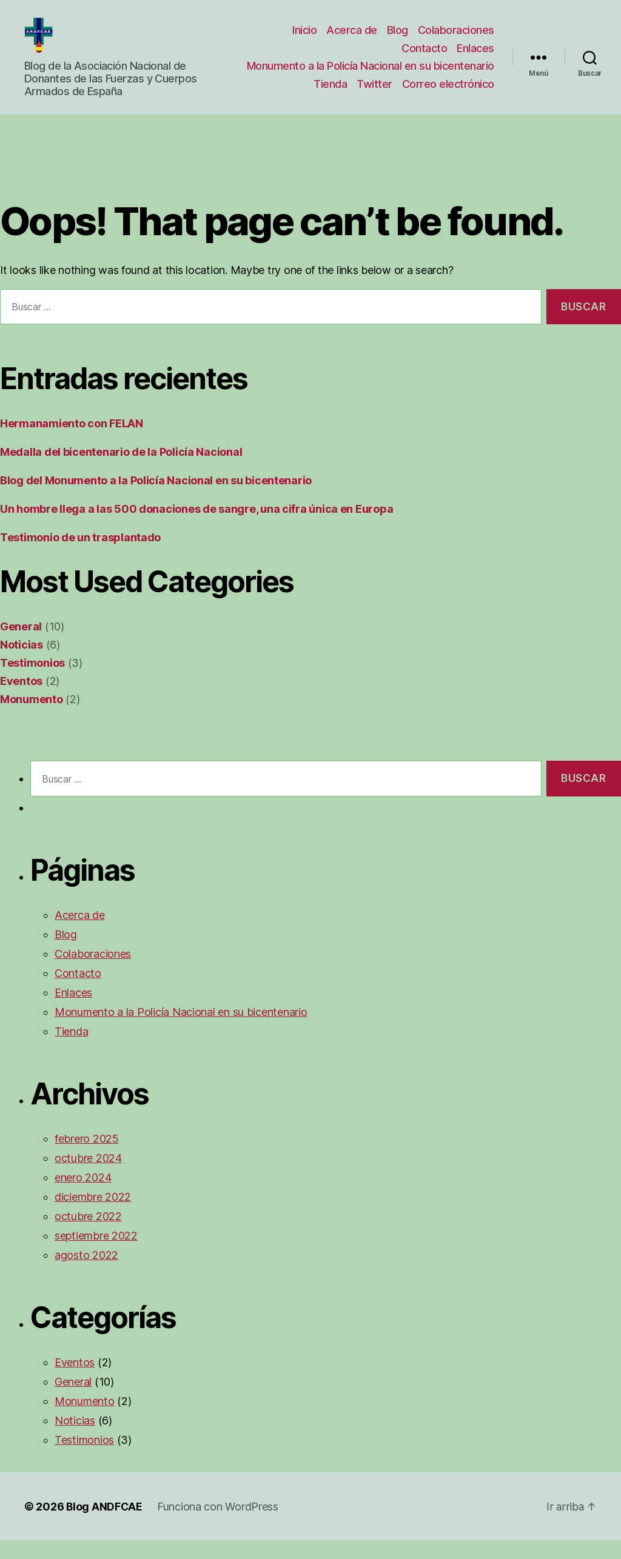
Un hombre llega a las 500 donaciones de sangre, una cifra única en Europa (196, 527)
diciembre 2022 (93, 1215)
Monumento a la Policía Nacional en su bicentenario (342, 75)
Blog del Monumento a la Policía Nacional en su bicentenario (156, 498)
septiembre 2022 (96, 1253)
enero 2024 (83, 1195)
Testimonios (32, 681)
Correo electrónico (448, 99)
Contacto (424, 50)
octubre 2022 (88, 1234)
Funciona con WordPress (219, 1524)
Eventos (21, 699)
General (21, 644)
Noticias (21, 662)
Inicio (304, 33)
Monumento (31, 717)
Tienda (330, 99)
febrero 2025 (87, 1156)
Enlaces (475, 50)
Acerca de (351, 33)
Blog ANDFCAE (105, 1524)
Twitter (374, 99)
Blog (397, 33)
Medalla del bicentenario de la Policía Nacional (121, 470)
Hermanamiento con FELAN (71, 441)
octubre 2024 (88, 1176)
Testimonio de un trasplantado (80, 555)
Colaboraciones (456, 33)
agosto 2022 (86, 1273)
